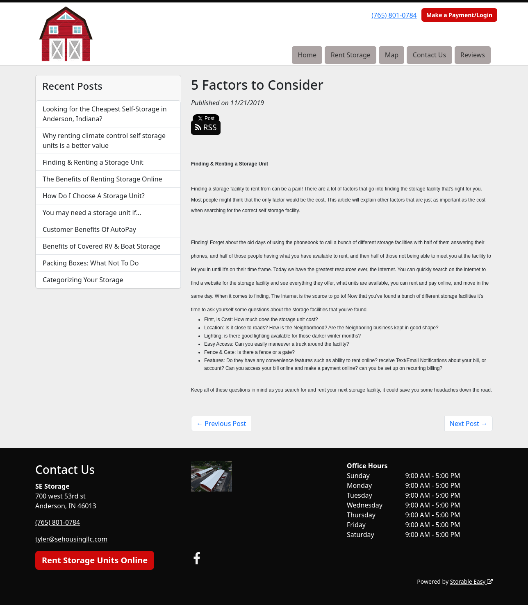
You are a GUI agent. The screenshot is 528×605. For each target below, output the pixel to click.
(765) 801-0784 (393, 15)
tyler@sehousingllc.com (71, 538)
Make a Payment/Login (459, 15)
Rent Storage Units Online (95, 559)
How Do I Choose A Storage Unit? (94, 195)
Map (391, 54)
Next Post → (468, 423)
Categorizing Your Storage (83, 279)
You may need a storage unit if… (92, 212)
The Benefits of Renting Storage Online (102, 179)
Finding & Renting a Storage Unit (93, 162)
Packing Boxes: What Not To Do (91, 262)
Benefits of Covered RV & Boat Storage (102, 246)
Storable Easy (471, 581)
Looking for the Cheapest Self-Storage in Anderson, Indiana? (105, 113)
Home (307, 54)
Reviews (472, 54)
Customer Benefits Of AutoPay (89, 229)
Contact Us (429, 54)
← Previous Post (221, 423)
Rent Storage (351, 54)
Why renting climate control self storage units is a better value (104, 140)
